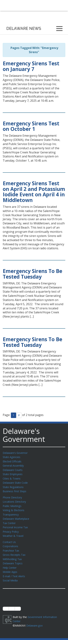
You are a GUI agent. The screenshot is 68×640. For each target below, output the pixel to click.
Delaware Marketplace (17, 516)
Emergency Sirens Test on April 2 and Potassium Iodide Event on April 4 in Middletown (34, 191)
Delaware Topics (13, 558)
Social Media (10, 575)
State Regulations (14, 485)
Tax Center (10, 520)
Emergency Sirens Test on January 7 (31, 66)
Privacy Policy (11, 528)
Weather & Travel (14, 532)
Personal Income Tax (16, 524)
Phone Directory (13, 495)
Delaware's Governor (16, 453)
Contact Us (10, 538)
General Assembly (14, 465)
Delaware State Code (16, 481)
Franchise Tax (11, 546)
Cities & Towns (12, 477)
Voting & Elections (14, 508)
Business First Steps (15, 489)
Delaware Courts (13, 469)
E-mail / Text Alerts (15, 571)
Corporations (11, 542)
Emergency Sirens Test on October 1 (31, 126)
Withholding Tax (13, 554)
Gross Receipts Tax (15, 550)
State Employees (13, 473)
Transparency (11, 512)
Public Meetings (12, 504)
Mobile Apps (10, 567)
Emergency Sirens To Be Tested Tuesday (32, 274)
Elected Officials (13, 461)
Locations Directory (15, 499)
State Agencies (12, 457)
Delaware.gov (35, 619)
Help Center (10, 563)
